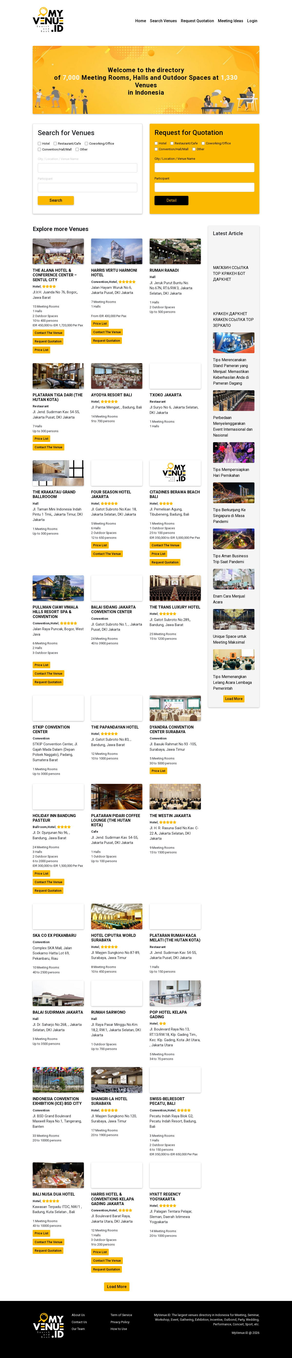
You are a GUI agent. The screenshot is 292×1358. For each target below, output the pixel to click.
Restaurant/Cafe (69, 143)
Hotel (46, 143)
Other (84, 149)
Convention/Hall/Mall (57, 149)
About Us (78, 1315)
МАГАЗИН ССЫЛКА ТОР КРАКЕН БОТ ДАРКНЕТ (230, 273)
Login (252, 21)
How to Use (119, 1329)
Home (140, 21)
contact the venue (48, 333)
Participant (45, 178)
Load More (234, 699)
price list (41, 350)
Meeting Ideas (230, 21)
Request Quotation (197, 21)
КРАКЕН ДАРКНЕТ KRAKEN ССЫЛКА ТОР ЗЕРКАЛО (233, 319)
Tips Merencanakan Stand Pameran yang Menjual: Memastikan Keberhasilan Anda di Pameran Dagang (231, 372)
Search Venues (163, 21)
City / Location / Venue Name (58, 159)
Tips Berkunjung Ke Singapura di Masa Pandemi (229, 516)
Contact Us (79, 1322)
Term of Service (121, 1315)
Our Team (78, 1329)
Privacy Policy (120, 1322)
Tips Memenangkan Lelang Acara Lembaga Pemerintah (232, 682)
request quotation (48, 341)
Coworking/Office (101, 143)
